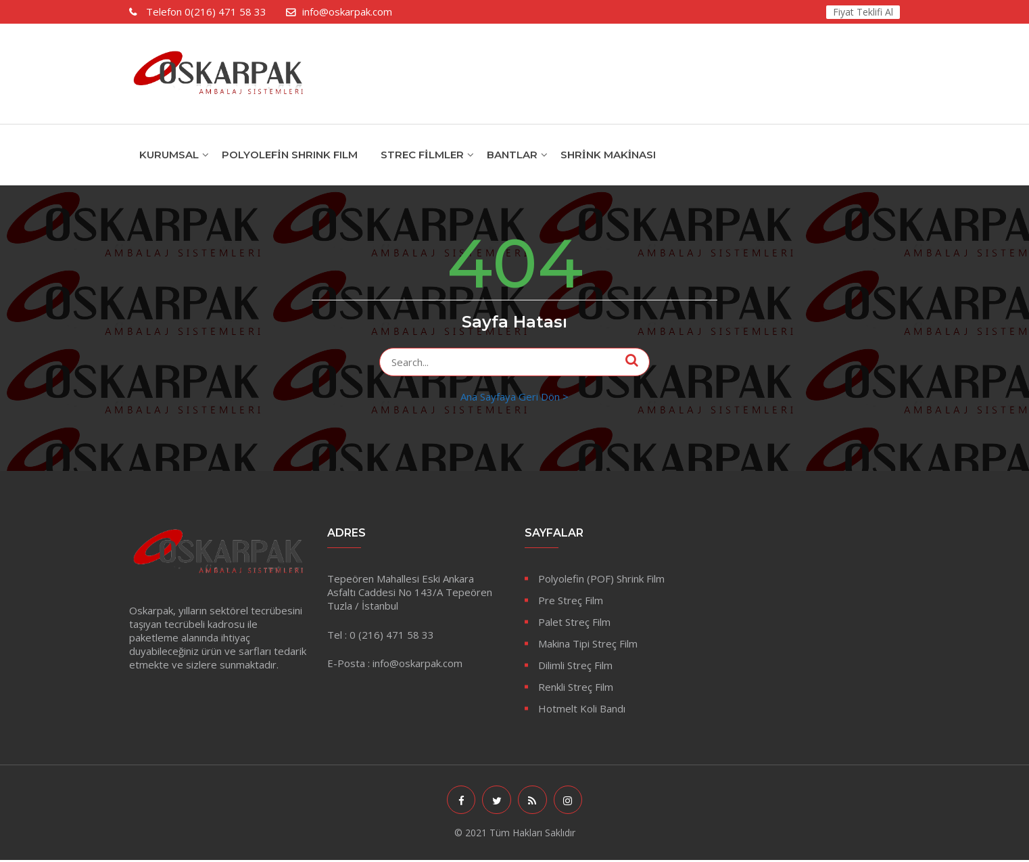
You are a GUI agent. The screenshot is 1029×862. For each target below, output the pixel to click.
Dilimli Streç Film (575, 665)
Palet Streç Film (574, 622)
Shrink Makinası (608, 154)
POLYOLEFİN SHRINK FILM (290, 154)
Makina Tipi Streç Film (588, 643)
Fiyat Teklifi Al (863, 11)
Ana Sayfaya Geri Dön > (514, 396)
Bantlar (512, 154)
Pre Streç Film (570, 600)
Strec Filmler (422, 154)
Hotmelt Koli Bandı (581, 708)
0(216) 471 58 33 (204, 11)
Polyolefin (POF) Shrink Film (601, 578)
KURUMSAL (169, 154)
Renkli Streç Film (575, 687)
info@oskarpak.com (347, 11)
